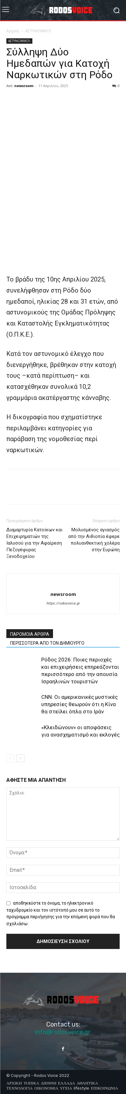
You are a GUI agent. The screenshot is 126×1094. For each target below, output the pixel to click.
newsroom (23, 85)
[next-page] (20, 758)
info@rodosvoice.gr (63, 1032)
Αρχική (12, 31)
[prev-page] (10, 758)
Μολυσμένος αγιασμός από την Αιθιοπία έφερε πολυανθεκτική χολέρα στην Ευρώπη (94, 540)
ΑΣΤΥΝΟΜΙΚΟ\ (38, 31)
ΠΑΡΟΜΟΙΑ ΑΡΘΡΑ (29, 634)
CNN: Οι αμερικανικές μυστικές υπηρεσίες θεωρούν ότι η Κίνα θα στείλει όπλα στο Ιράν (79, 704)
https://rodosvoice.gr (63, 603)
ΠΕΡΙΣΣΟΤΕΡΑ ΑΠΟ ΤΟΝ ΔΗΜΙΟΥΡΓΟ (47, 643)
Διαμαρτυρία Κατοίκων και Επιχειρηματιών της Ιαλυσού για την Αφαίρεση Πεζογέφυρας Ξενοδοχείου (34, 543)
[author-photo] (63, 583)
